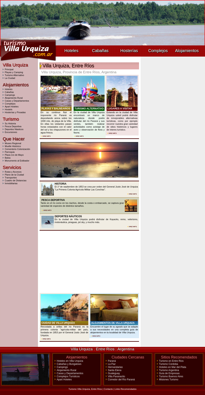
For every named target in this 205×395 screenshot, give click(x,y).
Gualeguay (114, 373)
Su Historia (10, 123)
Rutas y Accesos (13, 172)
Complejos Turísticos (68, 376)
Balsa (8, 158)
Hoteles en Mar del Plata (172, 367)
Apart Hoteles (12, 106)
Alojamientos (187, 51)
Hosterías (129, 51)
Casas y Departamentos (17, 101)
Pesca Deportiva (13, 126)
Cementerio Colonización (17, 149)
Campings (10, 95)
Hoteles (71, 51)
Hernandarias (115, 367)
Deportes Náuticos (14, 129)
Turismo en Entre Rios (171, 360)
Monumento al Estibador (17, 160)
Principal (9, 69)
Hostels (8, 109)
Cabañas (100, 51)
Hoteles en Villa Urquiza (70, 360)
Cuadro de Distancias (15, 180)
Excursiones (11, 132)
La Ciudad (10, 78)
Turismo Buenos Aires (171, 376)
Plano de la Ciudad (14, 174)
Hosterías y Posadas (15, 112)
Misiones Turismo (168, 379)
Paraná (112, 360)
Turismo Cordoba (168, 364)
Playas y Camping (14, 72)
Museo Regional (13, 143)
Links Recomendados (126, 389)
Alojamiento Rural (14, 98)
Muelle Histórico (13, 146)
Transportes (11, 177)
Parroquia (10, 152)
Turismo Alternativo (14, 75)
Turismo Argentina (169, 370)
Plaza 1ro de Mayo (14, 155)
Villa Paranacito (116, 376)
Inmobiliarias (11, 183)
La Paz (111, 364)
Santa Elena (114, 370)
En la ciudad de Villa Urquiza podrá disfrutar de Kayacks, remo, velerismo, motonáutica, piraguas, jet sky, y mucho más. (89, 219)
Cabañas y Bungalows (69, 364)
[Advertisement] (89, 262)
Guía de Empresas (169, 373)
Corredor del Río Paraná (121, 379)
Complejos (158, 51)
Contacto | (109, 389)
